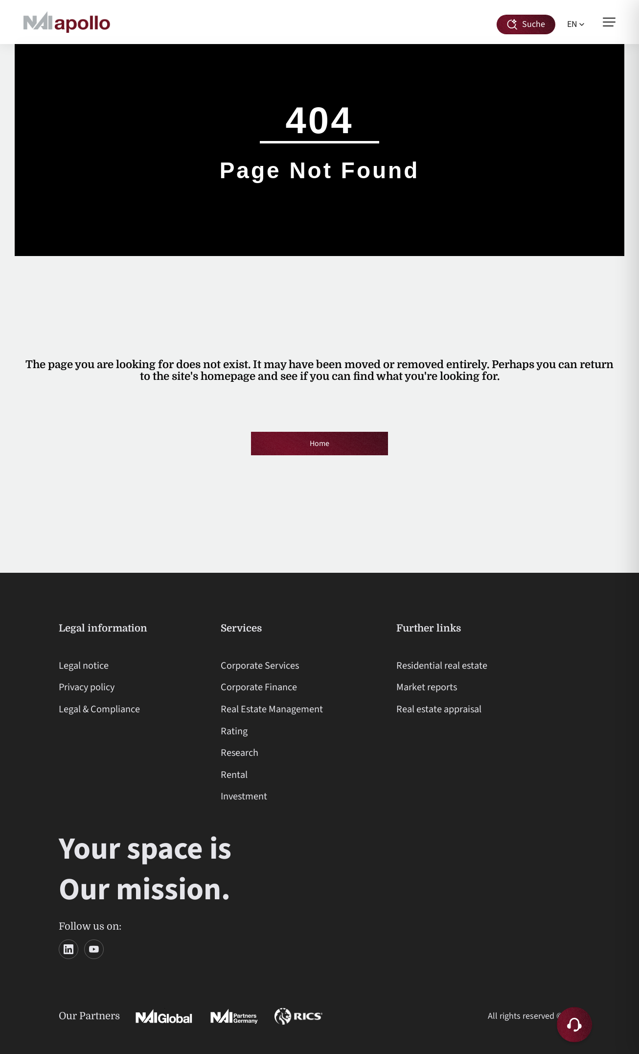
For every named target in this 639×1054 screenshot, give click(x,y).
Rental (234, 775)
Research (239, 753)
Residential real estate (441, 665)
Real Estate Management (272, 709)
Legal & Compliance (99, 709)
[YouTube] (94, 949)
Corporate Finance (259, 687)
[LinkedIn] (68, 949)
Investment (244, 796)
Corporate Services (260, 665)
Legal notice (84, 665)
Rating (234, 731)
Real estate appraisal (438, 709)
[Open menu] (609, 22)
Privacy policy (86, 687)
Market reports (426, 687)
